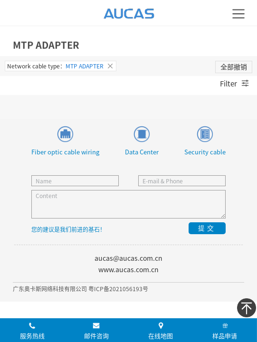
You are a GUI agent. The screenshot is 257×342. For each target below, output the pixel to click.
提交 (207, 228)
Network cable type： (60, 66)
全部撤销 (233, 66)
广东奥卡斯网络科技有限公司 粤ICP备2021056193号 (80, 289)
